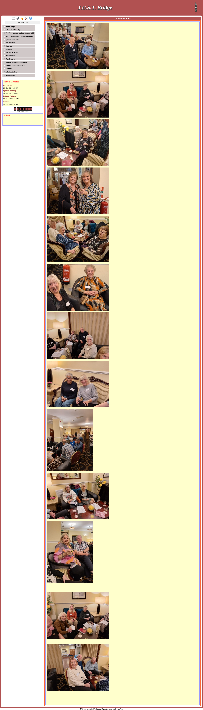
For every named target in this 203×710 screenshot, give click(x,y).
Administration (10, 72)
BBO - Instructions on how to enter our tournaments (19, 36)
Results (8, 49)
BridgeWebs (9, 75)
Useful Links (10, 56)
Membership (9, 59)
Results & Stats (11, 52)
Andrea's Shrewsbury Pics (15, 62)
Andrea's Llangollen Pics (14, 65)
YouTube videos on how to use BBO (19, 33)
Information (9, 43)
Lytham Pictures (11, 40)
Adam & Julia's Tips (12, 30)
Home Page (9, 27)
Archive (8, 69)
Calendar (8, 46)
